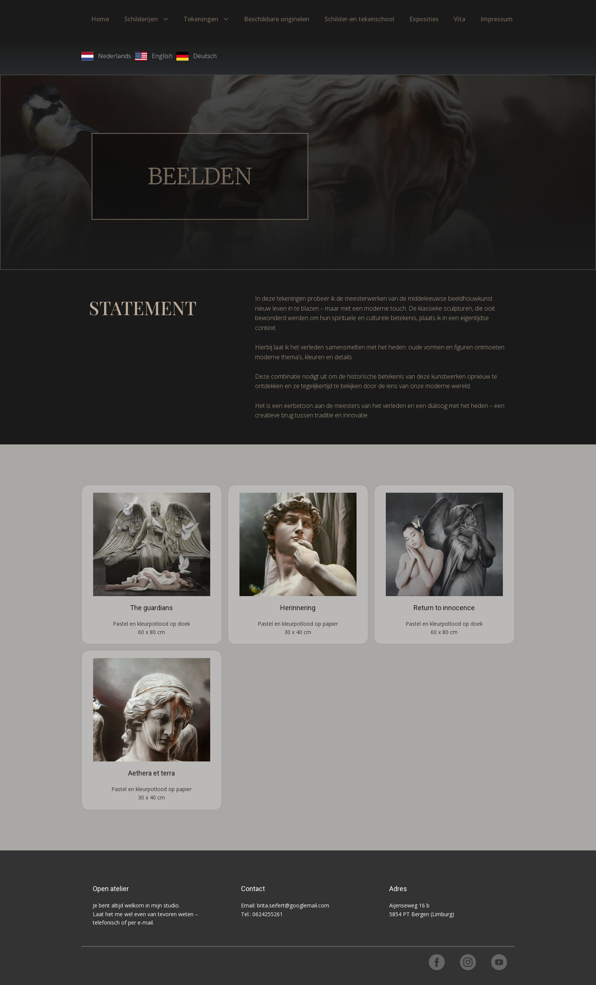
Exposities (424, 19)
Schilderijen (141, 19)
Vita (459, 19)
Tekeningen (201, 19)
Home (100, 19)
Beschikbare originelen (276, 19)
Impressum (496, 19)
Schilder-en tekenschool (359, 19)
